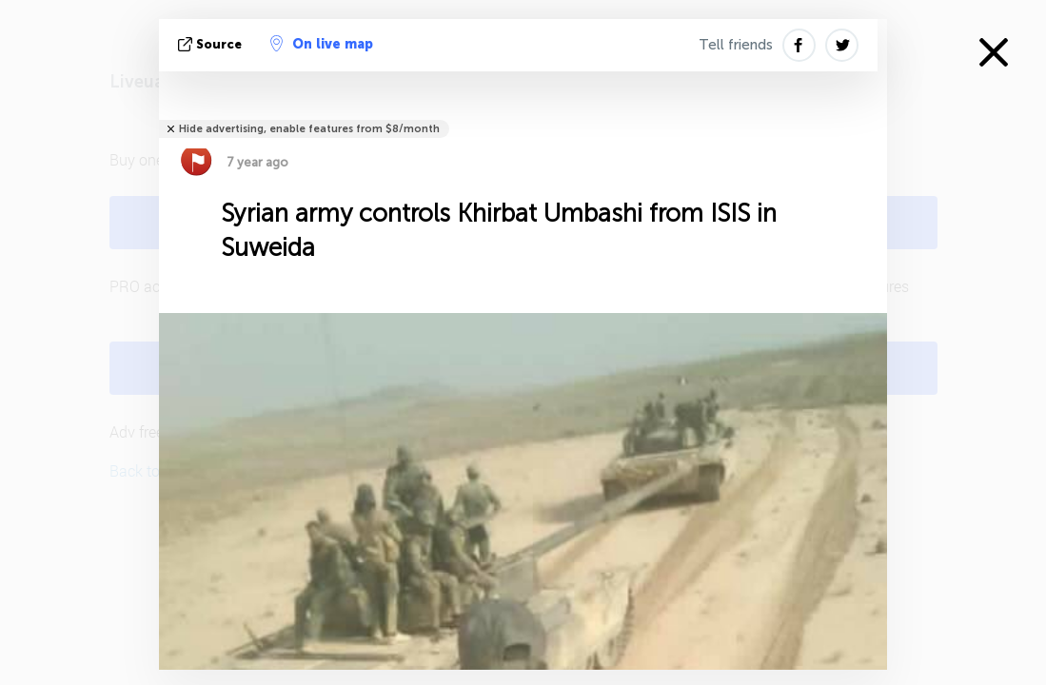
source (212, 44)
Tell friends (736, 44)
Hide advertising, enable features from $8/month (309, 129)
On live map (321, 43)
